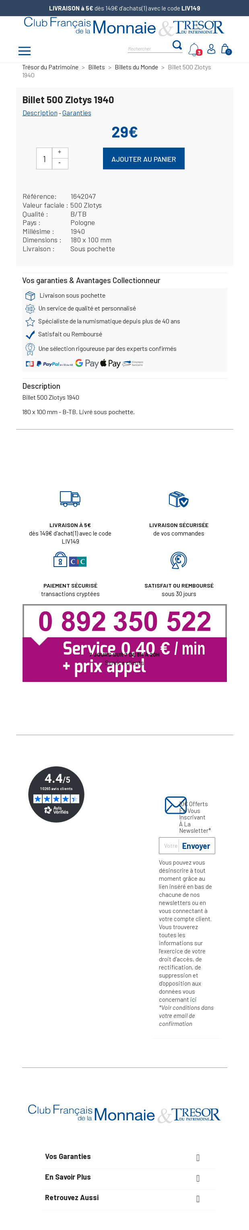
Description (40, 112)
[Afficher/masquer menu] (25, 52)
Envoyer (196, 846)
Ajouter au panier (143, 158)
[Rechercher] (150, 47)
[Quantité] (44, 159)
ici (193, 999)
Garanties (76, 112)
